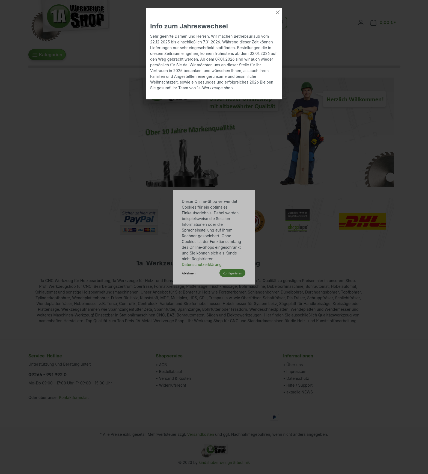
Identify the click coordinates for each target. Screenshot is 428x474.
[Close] (277, 12)
